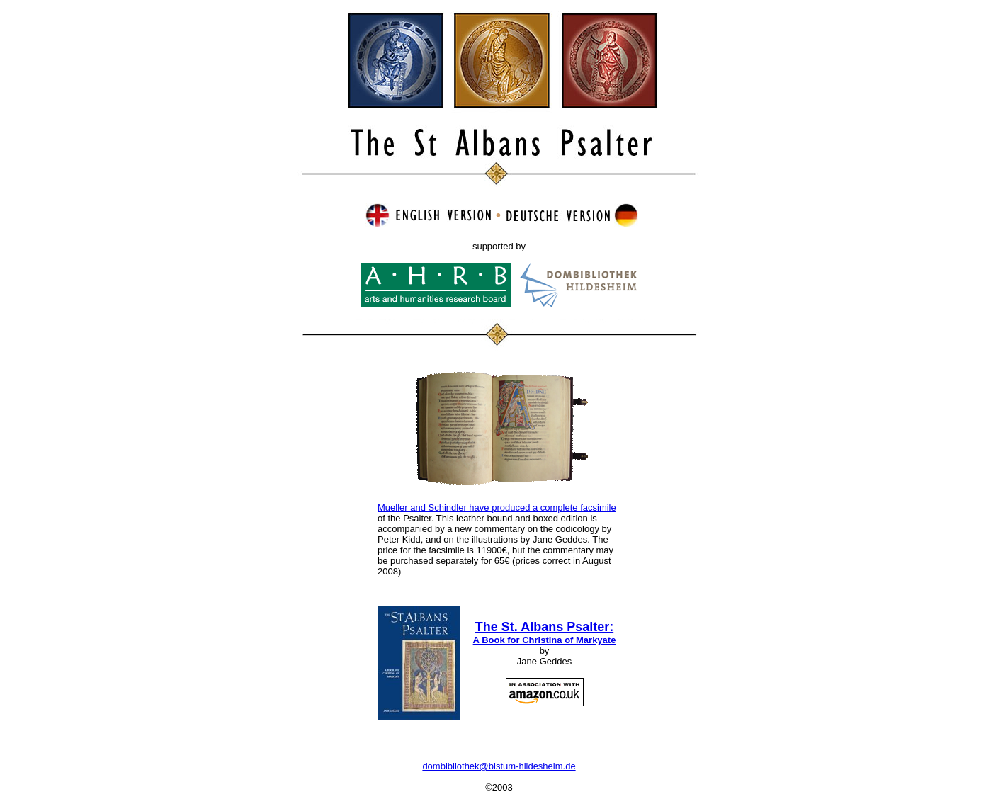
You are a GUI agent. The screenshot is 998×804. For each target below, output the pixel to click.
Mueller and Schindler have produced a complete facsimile (497, 507)
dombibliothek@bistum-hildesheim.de (498, 766)
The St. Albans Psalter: (544, 632)
